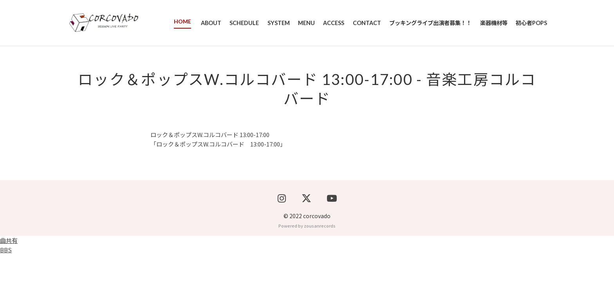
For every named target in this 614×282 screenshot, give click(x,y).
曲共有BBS (9, 272)
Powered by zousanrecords (307, 253)
